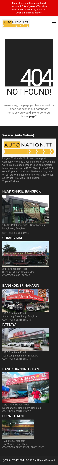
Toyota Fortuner (11, 181)
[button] (54, 24)
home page (28, 116)
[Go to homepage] (16, 23)
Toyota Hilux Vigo (15, 177)
